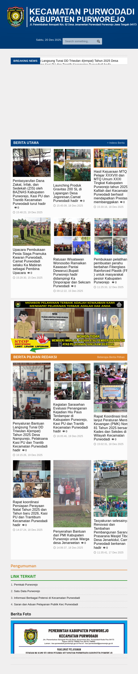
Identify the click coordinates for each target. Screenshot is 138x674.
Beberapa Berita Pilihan (111, 357)
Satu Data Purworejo (27, 591)
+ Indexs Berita (116, 142)
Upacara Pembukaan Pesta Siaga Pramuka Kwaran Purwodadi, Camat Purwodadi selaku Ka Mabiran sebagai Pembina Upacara (29, 261)
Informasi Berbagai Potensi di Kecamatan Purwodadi (47, 597)
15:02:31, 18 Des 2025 (108, 444)
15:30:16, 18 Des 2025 (108, 206)
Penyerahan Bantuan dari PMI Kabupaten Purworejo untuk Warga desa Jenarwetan (71, 537)
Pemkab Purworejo (26, 584)
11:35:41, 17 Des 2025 (108, 552)
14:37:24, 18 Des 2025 (27, 529)
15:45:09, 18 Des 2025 (68, 205)
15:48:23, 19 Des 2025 (27, 212)
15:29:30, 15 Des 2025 (27, 277)
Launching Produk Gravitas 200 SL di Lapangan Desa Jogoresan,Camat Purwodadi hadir (67, 193)
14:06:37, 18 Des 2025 (68, 547)
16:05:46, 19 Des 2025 (68, 436)
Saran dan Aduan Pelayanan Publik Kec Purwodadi (46, 604)
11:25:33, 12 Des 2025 (108, 287)
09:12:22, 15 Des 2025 (68, 291)
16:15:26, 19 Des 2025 (27, 455)
